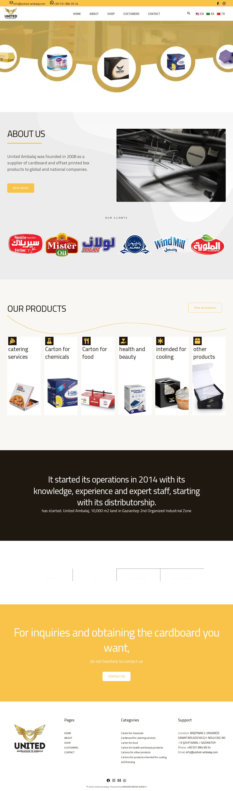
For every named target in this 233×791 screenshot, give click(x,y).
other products (204, 352)
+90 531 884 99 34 (199, 747)
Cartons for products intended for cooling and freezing (142, 759)
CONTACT (154, 13)
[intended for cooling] (160, 341)
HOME (77, 13)
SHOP (111, 13)
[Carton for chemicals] (49, 341)
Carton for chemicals (57, 352)
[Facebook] (218, 3)
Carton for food (94, 352)
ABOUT (94, 13)
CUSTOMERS (131, 13)
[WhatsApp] (124, 780)
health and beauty (132, 352)
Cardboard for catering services (140, 737)
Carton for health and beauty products (144, 747)
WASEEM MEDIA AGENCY (134, 787)
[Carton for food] (86, 341)
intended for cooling (171, 352)
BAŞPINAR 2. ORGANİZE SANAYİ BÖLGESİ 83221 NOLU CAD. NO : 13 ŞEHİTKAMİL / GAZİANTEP (200, 737)
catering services (18, 352)
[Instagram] (224, 3)
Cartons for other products (137, 752)
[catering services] (12, 341)
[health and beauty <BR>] (123, 341)
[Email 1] (119, 780)
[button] (188, 14)
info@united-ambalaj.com (202, 752)
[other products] (197, 341)
